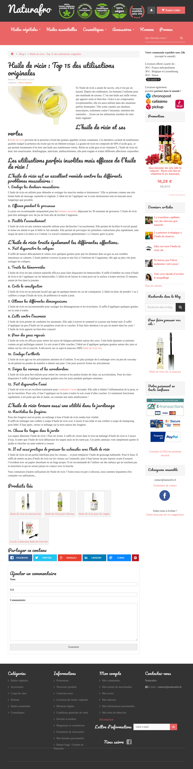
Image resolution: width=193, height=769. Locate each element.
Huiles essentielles (61, 29)
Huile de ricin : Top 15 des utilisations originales (55, 54)
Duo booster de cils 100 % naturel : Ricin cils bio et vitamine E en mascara (165, 170)
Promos (166, 29)
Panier (171, 10)
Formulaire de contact (165, 485)
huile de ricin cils (92, 348)
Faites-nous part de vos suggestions (165, 514)
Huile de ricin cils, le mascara (165, 371)
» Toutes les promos (176, 195)
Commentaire (17, 600)
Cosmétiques (93, 30)
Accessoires (122, 30)
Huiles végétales (24, 30)
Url (12, 589)
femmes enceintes (67, 211)
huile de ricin (17, 140)
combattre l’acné (67, 389)
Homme (147, 29)
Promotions (156, 116)
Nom (12, 579)
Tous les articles (153, 285)
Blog (21, 54)
